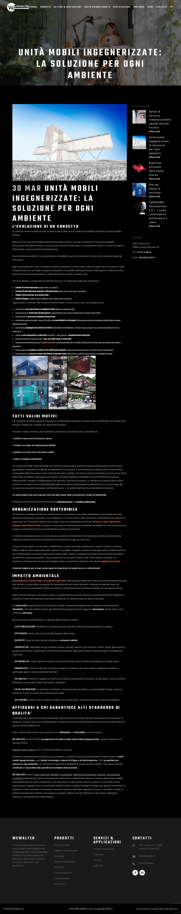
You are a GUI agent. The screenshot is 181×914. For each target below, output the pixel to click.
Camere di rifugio (62, 845)
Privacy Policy (142, 909)
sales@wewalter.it (146, 257)
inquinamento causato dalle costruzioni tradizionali (40, 580)
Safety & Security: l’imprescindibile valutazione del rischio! (160, 119)
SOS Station (59, 867)
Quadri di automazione (64, 861)
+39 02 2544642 (143, 252)
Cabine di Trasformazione (66, 850)
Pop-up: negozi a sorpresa (155, 188)
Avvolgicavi (59, 856)
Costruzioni (98, 854)
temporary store (48, 342)
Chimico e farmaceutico (104, 849)
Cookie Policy (157, 909)
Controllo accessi (62, 878)
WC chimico (59, 884)
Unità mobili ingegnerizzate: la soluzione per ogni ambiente (159, 145)
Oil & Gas (97, 860)
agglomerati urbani (110, 561)
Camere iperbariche (63, 873)
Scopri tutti (98, 865)
